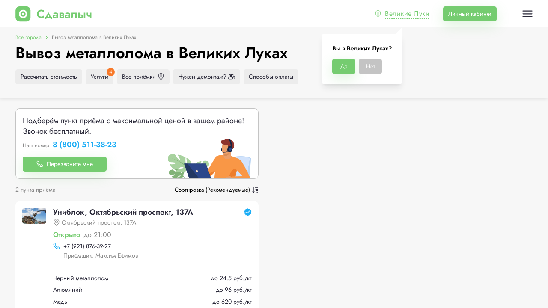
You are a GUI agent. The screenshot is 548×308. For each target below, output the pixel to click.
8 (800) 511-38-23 (84, 145)
